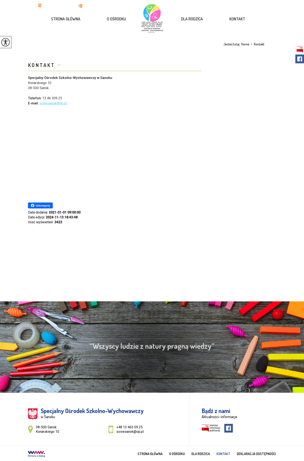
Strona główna (65, 18)
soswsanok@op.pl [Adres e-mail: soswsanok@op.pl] (130, 432)
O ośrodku (116, 18)
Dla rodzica (192, 18)
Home (245, 44)
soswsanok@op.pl (94, 6)
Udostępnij (40, 205)
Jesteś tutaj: (232, 44)
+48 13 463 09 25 (53, 6)
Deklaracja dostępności (256, 453)
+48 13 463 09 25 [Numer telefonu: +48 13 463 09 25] (129, 427)
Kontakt (237, 18)
